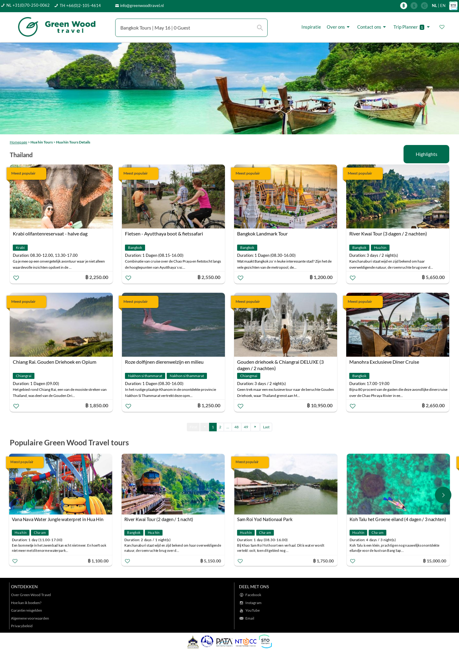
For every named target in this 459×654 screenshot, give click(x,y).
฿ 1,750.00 (325, 560)
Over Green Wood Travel (31, 594)
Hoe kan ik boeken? (26, 602)
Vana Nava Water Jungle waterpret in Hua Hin (59, 519)
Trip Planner (412, 27)
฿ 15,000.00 (436, 560)
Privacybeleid (22, 626)
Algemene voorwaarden (30, 618)
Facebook (253, 594)
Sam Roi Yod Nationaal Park (266, 519)
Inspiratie (311, 27)
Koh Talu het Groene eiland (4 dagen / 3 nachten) (399, 519)
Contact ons (372, 27)
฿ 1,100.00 (99, 560)
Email (249, 618)
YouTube (252, 610)
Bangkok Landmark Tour (262, 233)
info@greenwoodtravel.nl (142, 5)
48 (236, 427)
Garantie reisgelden (26, 610)
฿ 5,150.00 (212, 560)
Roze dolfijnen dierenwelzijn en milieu (164, 362)
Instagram (253, 602)
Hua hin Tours (41, 142)
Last (266, 427)
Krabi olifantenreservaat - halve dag (50, 233)
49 (246, 427)
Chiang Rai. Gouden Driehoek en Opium (54, 362)
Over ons (339, 27)
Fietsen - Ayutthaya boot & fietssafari (164, 233)
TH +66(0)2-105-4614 (80, 5)
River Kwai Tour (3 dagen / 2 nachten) (388, 233)
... (227, 427)
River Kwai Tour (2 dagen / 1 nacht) (160, 519)
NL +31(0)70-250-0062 (28, 5)
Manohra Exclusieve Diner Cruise (384, 362)
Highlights (426, 154)
